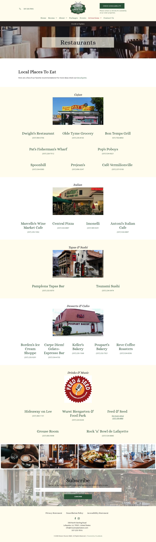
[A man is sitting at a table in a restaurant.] (59, 456)
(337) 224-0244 (78, 420)
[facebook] (75, 518)
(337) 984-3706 (38, 138)
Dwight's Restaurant (38, 133)
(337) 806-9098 (48, 436)
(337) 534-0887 (63, 228)
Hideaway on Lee (38, 411)
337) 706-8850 (117, 138)
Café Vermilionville (117, 165)
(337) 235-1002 (33, 232)
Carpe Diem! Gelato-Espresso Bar (54, 349)
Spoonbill (38, 165)
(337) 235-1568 (78, 353)
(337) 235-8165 (78, 138)
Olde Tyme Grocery (78, 133)
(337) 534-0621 (108, 153)
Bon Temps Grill (118, 133)
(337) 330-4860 (117, 418)
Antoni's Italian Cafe (123, 225)
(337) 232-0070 (48, 290)
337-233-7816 (77, 530)
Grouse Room (48, 431)
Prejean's (78, 165)
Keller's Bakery (78, 347)
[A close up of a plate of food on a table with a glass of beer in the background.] (97, 456)
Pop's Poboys (108, 149)
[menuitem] (43, 17)
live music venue (118, 416)
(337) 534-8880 (108, 436)
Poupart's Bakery (102, 347)
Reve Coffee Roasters (125, 347)
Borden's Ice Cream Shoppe (30, 349)
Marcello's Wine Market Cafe (33, 225)
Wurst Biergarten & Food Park (78, 413)
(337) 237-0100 (118, 169)
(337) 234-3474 (108, 290)
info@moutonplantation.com (77, 528)
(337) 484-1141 (38, 416)
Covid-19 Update (78, 24)
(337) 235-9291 (30, 357)
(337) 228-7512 (48, 153)
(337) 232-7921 (102, 353)
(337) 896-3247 (78, 169)
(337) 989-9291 (93, 228)
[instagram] (78, 518)
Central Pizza (63, 223)
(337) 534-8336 (126, 353)
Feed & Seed (117, 411)
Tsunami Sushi (108, 286)
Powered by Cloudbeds (94, 536)
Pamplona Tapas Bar (48, 286)
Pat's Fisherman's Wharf (48, 149)
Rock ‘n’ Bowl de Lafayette (108, 431)
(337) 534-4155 (54, 357)
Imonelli (93, 223)
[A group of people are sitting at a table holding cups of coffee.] (20, 456)
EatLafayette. (82, 78)
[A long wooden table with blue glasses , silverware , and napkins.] (136, 456)
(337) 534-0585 (38, 169)
